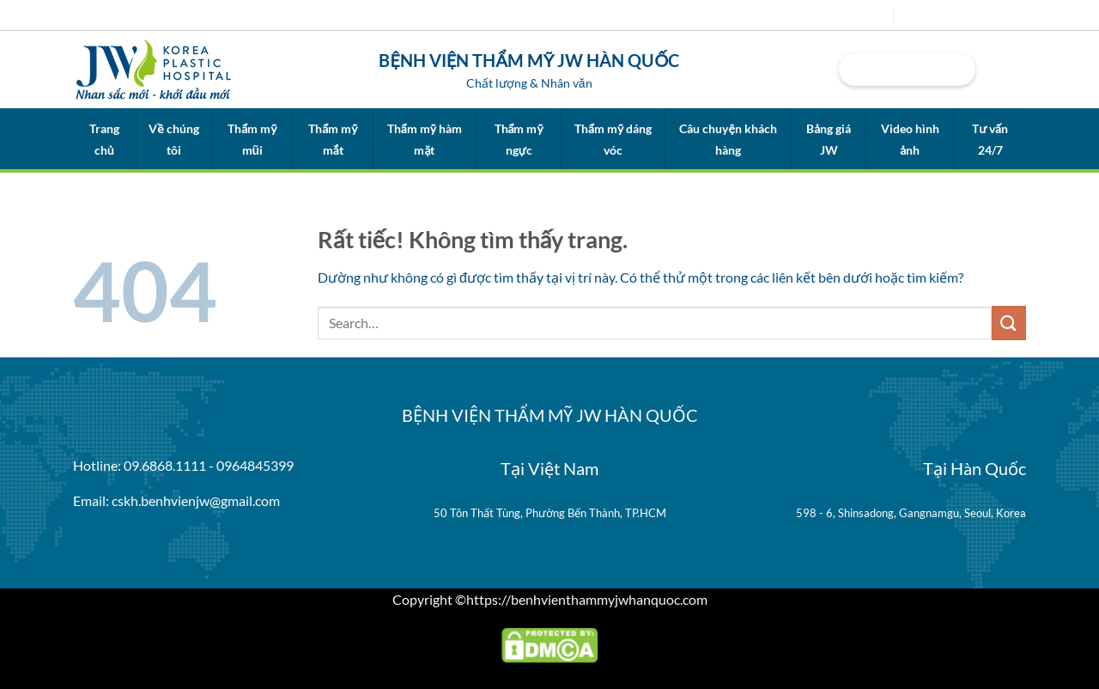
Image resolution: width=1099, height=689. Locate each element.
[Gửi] (1009, 322)
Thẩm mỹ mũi (252, 139)
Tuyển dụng (936, 15)
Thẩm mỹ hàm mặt (424, 139)
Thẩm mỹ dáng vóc (613, 139)
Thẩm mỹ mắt (332, 139)
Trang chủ (104, 139)
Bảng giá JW (828, 139)
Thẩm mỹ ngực (519, 139)
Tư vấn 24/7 (990, 139)
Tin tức (864, 15)
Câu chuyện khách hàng (727, 139)
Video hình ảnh (910, 139)
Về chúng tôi (173, 139)
